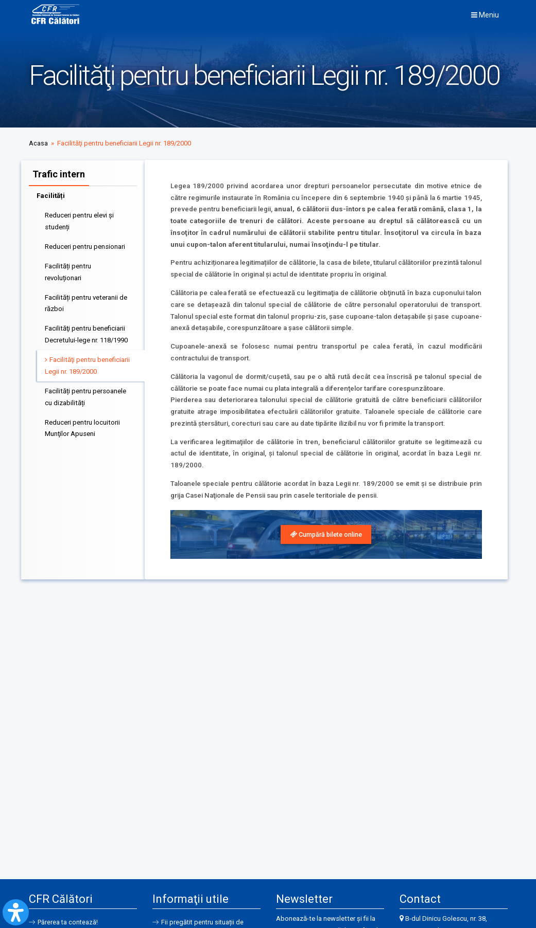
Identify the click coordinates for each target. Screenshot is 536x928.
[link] (326, 535)
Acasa (38, 143)
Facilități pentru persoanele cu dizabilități (85, 395)
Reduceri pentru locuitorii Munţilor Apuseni (82, 426)
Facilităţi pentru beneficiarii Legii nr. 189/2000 (87, 364)
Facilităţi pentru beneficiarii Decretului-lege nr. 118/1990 (86, 332)
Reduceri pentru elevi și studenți (79, 219)
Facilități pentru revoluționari (68, 270)
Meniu (485, 15)
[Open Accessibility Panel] (16, 912)
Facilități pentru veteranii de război (86, 302)
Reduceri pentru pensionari (85, 245)
